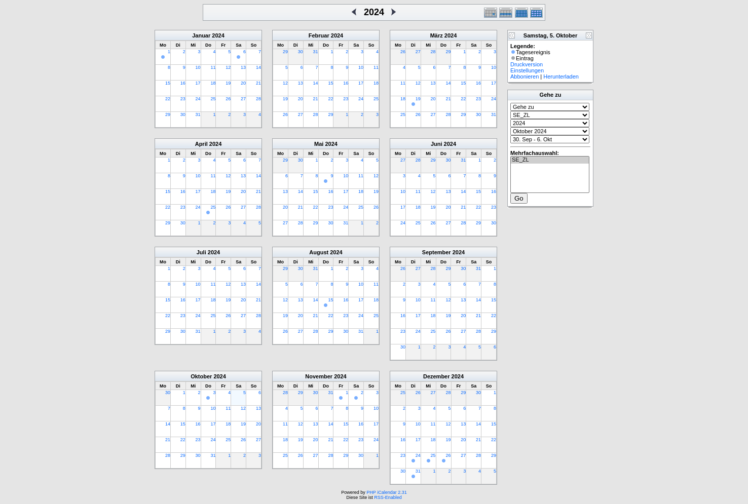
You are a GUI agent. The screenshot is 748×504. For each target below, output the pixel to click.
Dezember (436, 376)
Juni (436, 144)
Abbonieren (524, 76)
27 (243, 98)
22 (167, 98)
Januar (201, 35)
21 (258, 83)
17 (198, 83)
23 (182, 98)
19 (228, 83)
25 (212, 98)
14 (258, 67)
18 (212, 83)
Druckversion (526, 64)
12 (228, 67)
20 (243, 83)
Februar (319, 35)
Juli (201, 252)
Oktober (201, 376)
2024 (218, 35)
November (318, 376)
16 (182, 83)
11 (212, 67)
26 (228, 98)
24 (198, 98)
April (201, 144)
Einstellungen (527, 70)
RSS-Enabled (388, 497)
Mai (318, 144)
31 (198, 114)
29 (167, 114)
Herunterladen (561, 76)
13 (243, 67)
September (436, 252)
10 (198, 67)
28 (258, 98)
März (436, 35)
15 (167, 83)
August (318, 252)
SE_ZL (550, 160)
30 (182, 114)
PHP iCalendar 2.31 (386, 492)
